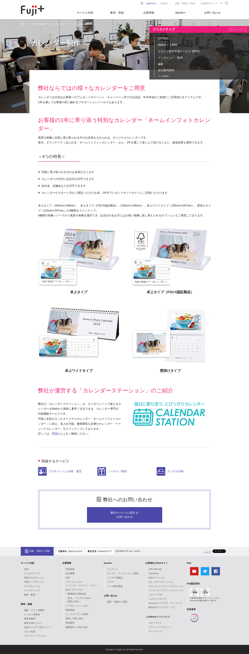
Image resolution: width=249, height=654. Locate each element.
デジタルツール (32, 586)
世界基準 (70, 623)
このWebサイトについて (157, 616)
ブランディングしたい (35, 635)
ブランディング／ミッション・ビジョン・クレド (81, 584)
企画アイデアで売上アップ (37, 627)
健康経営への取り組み (77, 627)
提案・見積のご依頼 (185, 3)
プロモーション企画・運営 (60, 471)
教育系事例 (29, 618)
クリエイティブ (59, 24)
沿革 (68, 577)
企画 (26, 569)
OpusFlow (154, 573)
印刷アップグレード (34, 582)
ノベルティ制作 (112, 471)
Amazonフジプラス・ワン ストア (165, 603)
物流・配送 (29, 594)
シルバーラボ (155, 594)
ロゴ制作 (163, 76)
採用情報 (70, 610)
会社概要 (70, 573)
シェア (207, 552)
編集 (160, 64)
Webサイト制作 (167, 44)
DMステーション (157, 577)
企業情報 (148, 12)
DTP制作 (163, 38)
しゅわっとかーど (158, 598)
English (164, 3)
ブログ (110, 582)
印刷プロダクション (34, 577)
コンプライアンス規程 (77, 614)
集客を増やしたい (33, 623)
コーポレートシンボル (77, 605)
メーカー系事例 (32, 614)
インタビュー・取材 (170, 57)
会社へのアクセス (75, 589)
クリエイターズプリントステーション (166, 590)
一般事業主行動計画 (76, 593)
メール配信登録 (115, 586)
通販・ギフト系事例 (34, 610)
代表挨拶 (70, 569)
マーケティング (32, 590)
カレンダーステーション (161, 582)
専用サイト (59, 433)
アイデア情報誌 (115, 577)
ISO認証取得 (193, 583)
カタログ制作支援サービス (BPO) (179, 51)
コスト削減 (29, 631)
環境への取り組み (75, 618)
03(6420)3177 (105, 551)
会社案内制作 (166, 70)
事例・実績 (117, 12)
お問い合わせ (212, 12)
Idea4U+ (180, 12)
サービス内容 (85, 12)
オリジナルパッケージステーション (167, 586)
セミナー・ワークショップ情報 (123, 573)
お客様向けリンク (209, 3)
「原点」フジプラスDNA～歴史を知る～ (78, 600)
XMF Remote (155, 569)
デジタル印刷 (170, 471)
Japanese (151, 3)
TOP (23, 24)
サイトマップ (155, 631)
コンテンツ (112, 569)
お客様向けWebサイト (156, 563)
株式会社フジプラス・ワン (162, 607)
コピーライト (155, 623)
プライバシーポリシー (160, 627)
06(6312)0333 (75, 551)
